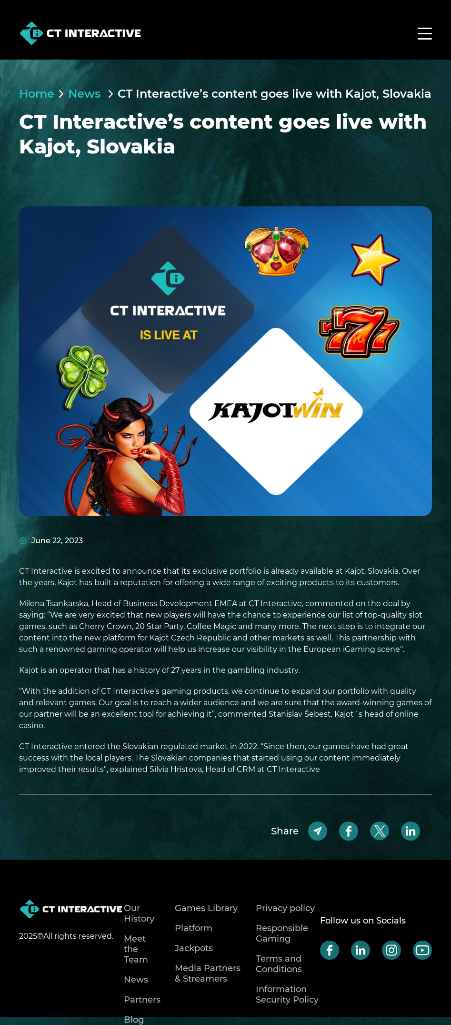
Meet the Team (136, 949)
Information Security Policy (287, 994)
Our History (139, 913)
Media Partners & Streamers (208, 973)
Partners (142, 1000)
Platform (193, 928)
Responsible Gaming (282, 933)
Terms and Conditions (279, 964)
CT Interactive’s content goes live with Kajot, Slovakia (274, 94)
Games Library (206, 908)
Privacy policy (285, 908)
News (86, 94)
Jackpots (194, 948)
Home (36, 94)
